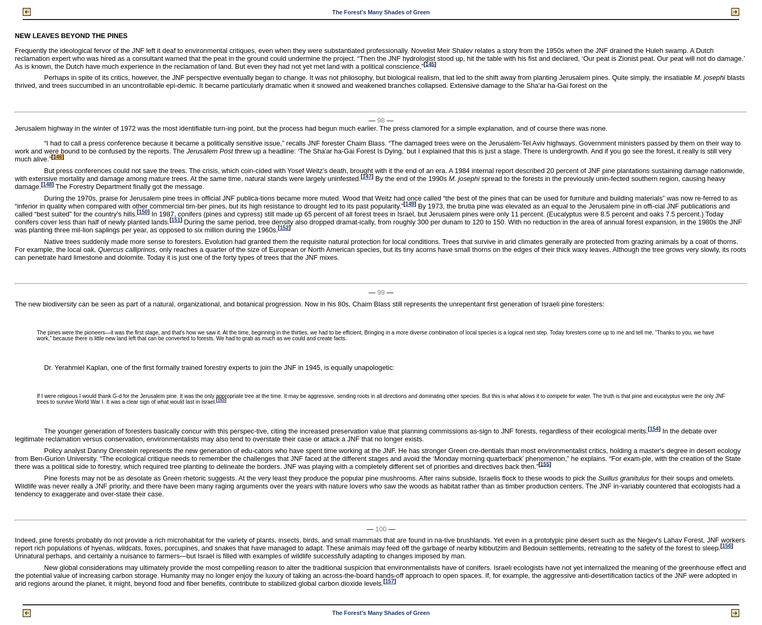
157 (389, 581)
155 (544, 464)
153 (221, 400)
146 (57, 157)
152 (284, 228)
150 (143, 212)
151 (175, 220)
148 (47, 184)
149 (409, 204)
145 (429, 64)
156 (726, 546)
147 (366, 176)
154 (654, 429)
